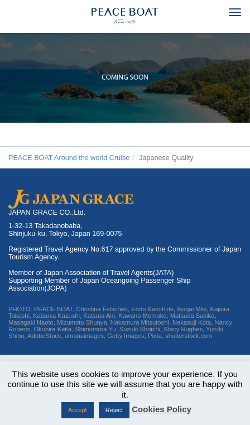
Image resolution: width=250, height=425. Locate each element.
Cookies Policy (161, 409)
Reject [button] (114, 410)
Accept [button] (77, 410)
